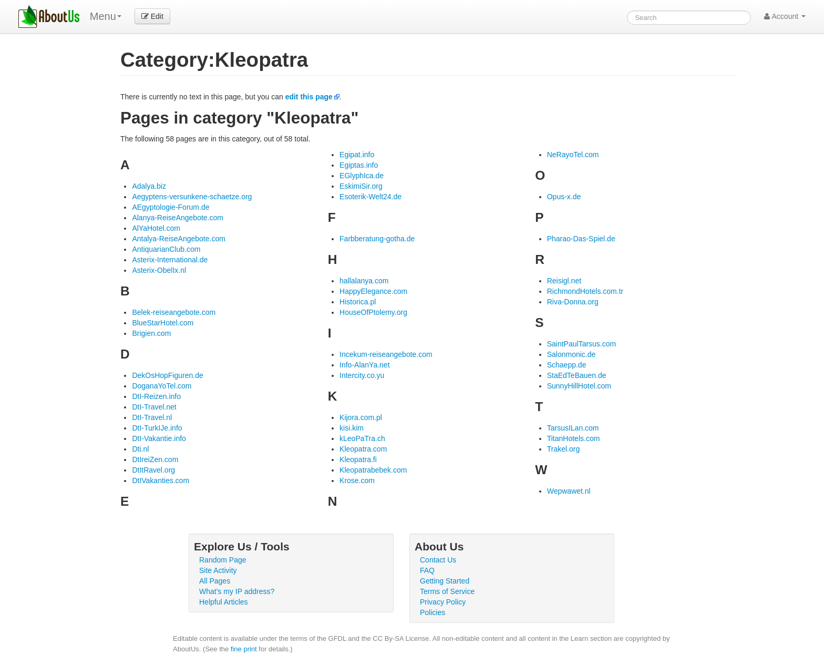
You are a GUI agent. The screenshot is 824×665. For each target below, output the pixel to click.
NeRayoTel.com (573, 154)
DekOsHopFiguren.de (167, 375)
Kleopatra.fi (358, 459)
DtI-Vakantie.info (159, 438)
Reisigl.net (564, 281)
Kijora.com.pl (360, 417)
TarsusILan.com (573, 428)
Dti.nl (140, 449)
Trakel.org (563, 449)
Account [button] (785, 16)
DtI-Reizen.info (156, 396)
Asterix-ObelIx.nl (159, 270)
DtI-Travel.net (154, 407)
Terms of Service (447, 591)
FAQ (427, 570)
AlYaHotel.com (156, 228)
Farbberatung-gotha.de (377, 238)
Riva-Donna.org (573, 302)
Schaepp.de (566, 365)
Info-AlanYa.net (364, 365)
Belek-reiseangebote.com (173, 312)
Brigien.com (151, 333)
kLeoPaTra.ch (362, 438)
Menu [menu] (105, 16)
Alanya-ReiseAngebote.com (177, 217)
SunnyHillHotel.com (579, 386)
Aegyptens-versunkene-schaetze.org (192, 196)
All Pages (214, 581)
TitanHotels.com (573, 438)
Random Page (222, 560)
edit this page (309, 97)
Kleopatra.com (363, 449)
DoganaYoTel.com (161, 386)
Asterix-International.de (170, 259)
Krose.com (357, 480)
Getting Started (444, 581)
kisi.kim (351, 428)
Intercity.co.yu (361, 375)
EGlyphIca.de (361, 175)
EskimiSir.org (361, 186)
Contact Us (438, 560)
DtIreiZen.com (155, 459)
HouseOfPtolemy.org (373, 312)
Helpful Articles (223, 602)
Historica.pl (357, 302)
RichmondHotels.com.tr (585, 291)
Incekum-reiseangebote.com (385, 354)
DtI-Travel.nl (152, 417)
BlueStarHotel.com (162, 323)
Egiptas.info (358, 165)
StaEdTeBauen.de (576, 375)
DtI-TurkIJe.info (157, 428)
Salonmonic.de (571, 354)
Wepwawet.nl (569, 491)
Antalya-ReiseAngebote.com (178, 238)
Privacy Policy (443, 602)
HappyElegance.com (373, 291)
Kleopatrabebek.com (373, 470)
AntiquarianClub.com (166, 249)
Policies (432, 612)
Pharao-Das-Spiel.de (581, 238)
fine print (244, 649)
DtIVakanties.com (160, 480)
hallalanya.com (363, 281)
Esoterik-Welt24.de (370, 196)
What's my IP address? (236, 591)
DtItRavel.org (153, 470)
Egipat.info (356, 154)
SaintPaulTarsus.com (581, 344)
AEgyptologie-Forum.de (170, 207)
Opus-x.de (564, 196)
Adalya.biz (149, 186)
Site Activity (218, 570)
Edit (152, 16)
